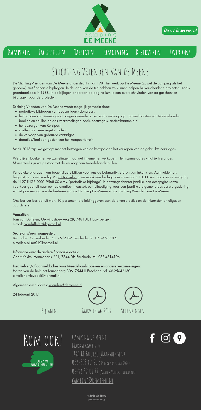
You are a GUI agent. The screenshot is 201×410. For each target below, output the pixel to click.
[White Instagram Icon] (166, 338)
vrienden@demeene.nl (65, 285)
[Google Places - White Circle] (179, 338)
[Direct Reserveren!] (180, 30)
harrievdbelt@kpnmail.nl (42, 275)
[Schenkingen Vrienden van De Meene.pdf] (134, 296)
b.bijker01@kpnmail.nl (41, 242)
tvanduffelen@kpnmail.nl (42, 224)
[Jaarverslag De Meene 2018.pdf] (97, 296)
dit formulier (67, 177)
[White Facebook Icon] (152, 338)
